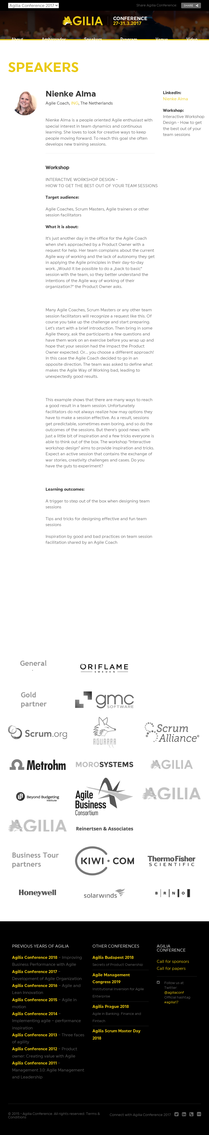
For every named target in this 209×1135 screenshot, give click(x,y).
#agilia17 (171, 1002)
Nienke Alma (175, 99)
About (17, 39)
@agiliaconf (174, 992)
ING (75, 103)
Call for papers (171, 968)
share (191, 5)
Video (191, 39)
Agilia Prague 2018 (110, 1006)
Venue (162, 39)
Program (128, 39)
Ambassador (54, 39)
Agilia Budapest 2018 (113, 957)
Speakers (93, 39)
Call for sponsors (173, 961)
